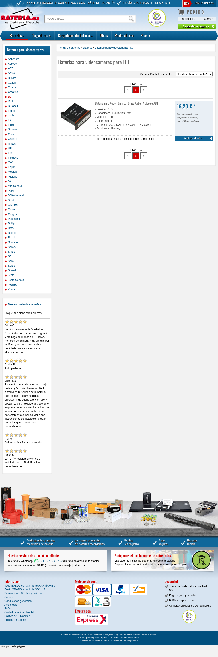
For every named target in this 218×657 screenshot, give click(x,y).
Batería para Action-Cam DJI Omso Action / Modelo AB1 (126, 103)
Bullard (12, 78)
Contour (13, 87)
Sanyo (12, 247)
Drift (10, 101)
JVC (10, 162)
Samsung (13, 242)
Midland (12, 176)
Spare (11, 265)
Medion (12, 171)
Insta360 (13, 157)
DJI (10, 96)
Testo (11, 275)
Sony (11, 261)
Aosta (11, 73)
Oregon (12, 214)
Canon (12, 82)
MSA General (16, 195)
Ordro (11, 209)
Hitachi (12, 143)
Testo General (16, 280)
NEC (11, 200)
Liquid (11, 167)
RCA (11, 228)
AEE (10, 68)
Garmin (12, 129)
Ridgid (12, 232)
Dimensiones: (105, 124)
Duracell (13, 106)
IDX (10, 153)
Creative (13, 92)
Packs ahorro (124, 35)
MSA (11, 190)
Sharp (11, 251)
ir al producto (192, 138)
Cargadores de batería (75, 35)
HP (10, 148)
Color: (100, 120)
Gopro (11, 134)
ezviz (11, 115)
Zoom (11, 289)
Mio (10, 181)
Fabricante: (103, 128)
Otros (104, 35)
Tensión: (102, 109)
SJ (9, 256)
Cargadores (41, 35)
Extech (12, 110)
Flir (10, 120)
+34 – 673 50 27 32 (48, 561)
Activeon (13, 63)
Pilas (145, 35)
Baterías (17, 35)
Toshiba (12, 284)
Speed (12, 270)
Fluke (11, 124)
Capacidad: (103, 113)
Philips (12, 223)
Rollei (11, 237)
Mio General (15, 186)
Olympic (13, 204)
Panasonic (14, 218)
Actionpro (13, 59)
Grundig (13, 138)
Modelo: (101, 116)
